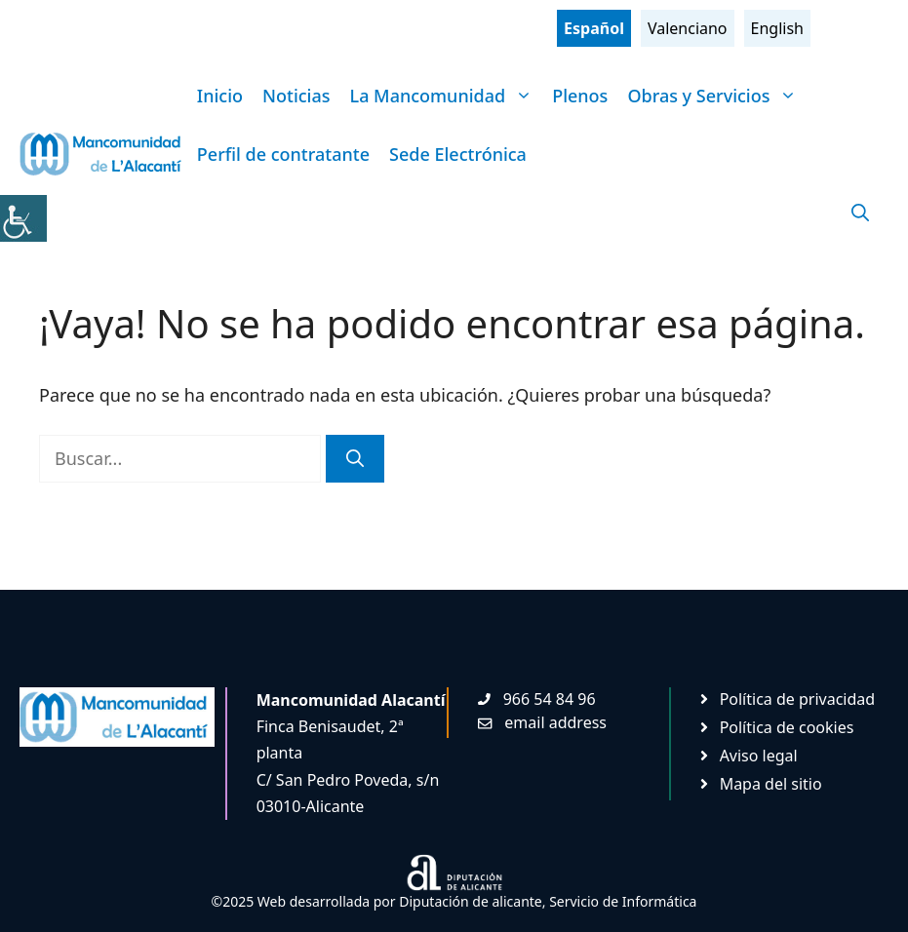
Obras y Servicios (717, 95)
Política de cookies (787, 727)
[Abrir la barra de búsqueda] (860, 212)
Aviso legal (759, 755)
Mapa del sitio (771, 784)
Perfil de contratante (283, 154)
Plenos (580, 95)
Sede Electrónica (458, 154)
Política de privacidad (798, 699)
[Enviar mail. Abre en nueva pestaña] (542, 722)
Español (594, 28)
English (777, 28)
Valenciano (688, 28)
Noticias (296, 95)
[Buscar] (355, 459)
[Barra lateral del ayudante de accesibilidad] (23, 218)
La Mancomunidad (446, 95)
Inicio (220, 95)
